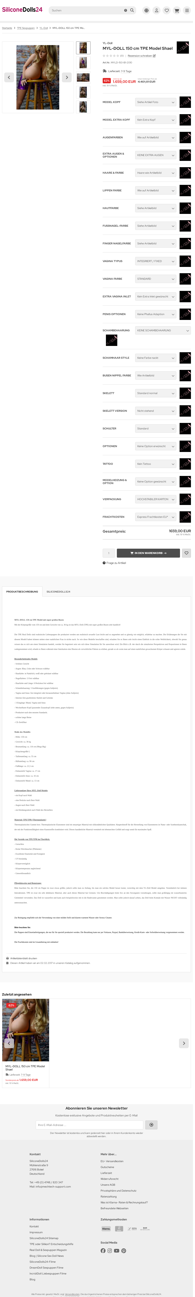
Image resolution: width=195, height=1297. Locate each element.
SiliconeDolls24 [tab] (58, 591)
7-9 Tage (126, 71)
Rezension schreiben (140, 55)
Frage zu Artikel (114, 563)
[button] (83, 47)
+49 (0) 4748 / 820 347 (48, 1182)
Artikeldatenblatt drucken (23, 958)
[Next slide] (67, 77)
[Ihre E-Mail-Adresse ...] (89, 1124)
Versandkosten (72, 1294)
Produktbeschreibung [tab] (22, 591)
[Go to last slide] (9, 77)
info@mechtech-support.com (53, 1186)
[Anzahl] (109, 553)
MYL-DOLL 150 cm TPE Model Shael (25, 1068)
